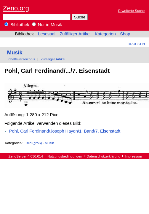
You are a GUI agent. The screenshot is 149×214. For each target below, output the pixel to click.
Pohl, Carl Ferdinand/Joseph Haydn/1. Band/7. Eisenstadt (65, 131)
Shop (125, 34)
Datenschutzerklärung (103, 156)
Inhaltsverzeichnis (21, 59)
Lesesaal (46, 34)
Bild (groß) (34, 143)
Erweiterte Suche (131, 10)
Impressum (133, 156)
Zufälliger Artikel (75, 34)
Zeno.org (16, 8)
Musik (15, 52)
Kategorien (105, 34)
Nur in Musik (47, 24)
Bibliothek (16, 24)
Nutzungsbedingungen (64, 156)
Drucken (136, 44)
